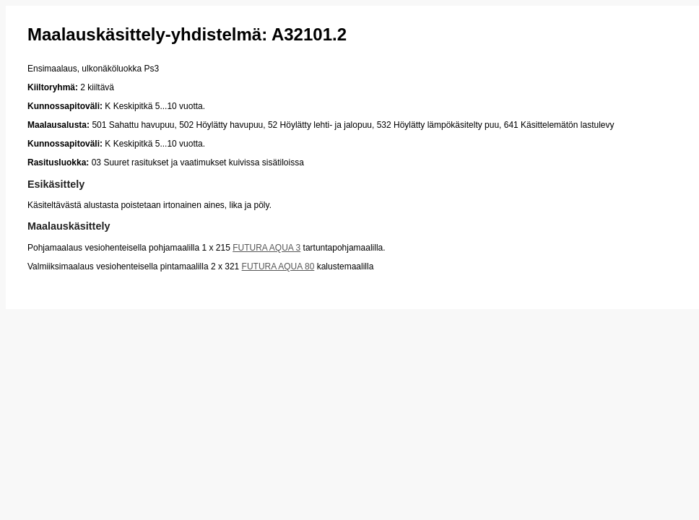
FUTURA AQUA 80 (278, 266)
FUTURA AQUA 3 (266, 248)
